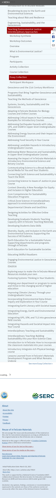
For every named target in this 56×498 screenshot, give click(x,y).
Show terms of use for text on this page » (17, 446)
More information (7, 454)
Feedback (6, 423)
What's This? (6, 472)
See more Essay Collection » (41, 363)
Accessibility (7, 413)
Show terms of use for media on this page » (18, 450)
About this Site (8, 410)
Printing (5, 416)
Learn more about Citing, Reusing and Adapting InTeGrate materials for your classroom (23, 457)
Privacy (5, 420)
